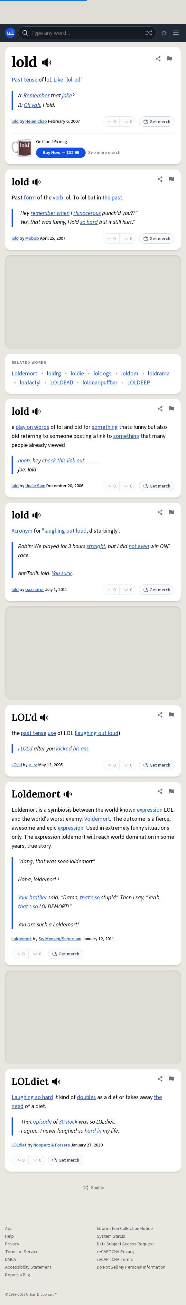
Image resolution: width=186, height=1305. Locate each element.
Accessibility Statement (28, 1267)
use (52, 733)
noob (24, 461)
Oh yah (32, 105)
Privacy (12, 1244)
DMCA (10, 1259)
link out (75, 461)
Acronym (22, 531)
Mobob (32, 238)
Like (58, 80)
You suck (62, 573)
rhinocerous (87, 213)
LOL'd (17, 765)
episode (42, 1122)
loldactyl (30, 383)
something (105, 427)
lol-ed (73, 80)
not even (139, 546)
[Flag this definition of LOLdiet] (171, 1079)
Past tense (24, 80)
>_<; (33, 765)
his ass (80, 749)
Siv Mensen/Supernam (60, 939)
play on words (32, 427)
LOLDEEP (138, 383)
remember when (50, 213)
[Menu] (176, 33)
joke (67, 96)
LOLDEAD (61, 383)
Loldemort (24, 374)
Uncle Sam (35, 486)
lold (15, 121)
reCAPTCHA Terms (115, 1259)
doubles (86, 1097)
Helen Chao (36, 121)
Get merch (156, 122)
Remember (36, 96)
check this (54, 461)
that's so (90, 898)
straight (96, 546)
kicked (64, 749)
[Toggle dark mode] (164, 33)
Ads (9, 1228)
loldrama (159, 374)
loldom (129, 374)
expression (150, 810)
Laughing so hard (32, 1097)
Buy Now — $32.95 (60, 153)
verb (58, 198)
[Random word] (149, 33)
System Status (111, 1236)
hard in (93, 1131)
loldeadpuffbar (100, 383)
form (30, 198)
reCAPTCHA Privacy (116, 1252)
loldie (77, 374)
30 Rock (68, 1122)
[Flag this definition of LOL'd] (171, 715)
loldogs (103, 374)
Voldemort (97, 819)
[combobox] (87, 32)
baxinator (34, 589)
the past (112, 198)
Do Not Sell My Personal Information (131, 1267)
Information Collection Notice (125, 1228)
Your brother (32, 898)
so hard (89, 222)
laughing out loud (65, 531)
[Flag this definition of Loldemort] (171, 791)
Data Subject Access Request (125, 1244)
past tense (33, 733)
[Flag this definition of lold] (169, 58)
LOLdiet (19, 1145)
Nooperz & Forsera (51, 1145)
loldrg (54, 374)
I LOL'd (25, 749)
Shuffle (93, 1187)
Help (9, 1236)
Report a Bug (17, 1275)
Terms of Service (22, 1252)
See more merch (104, 153)
